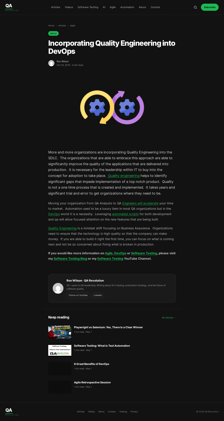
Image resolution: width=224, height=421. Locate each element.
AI (104, 7)
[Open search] (195, 7)
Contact (155, 7)
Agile (113, 7)
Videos (69, 7)
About (142, 7)
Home (51, 25)
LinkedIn (98, 295)
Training (123, 411)
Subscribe (210, 7)
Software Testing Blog (70, 258)
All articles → (169, 317)
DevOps (54, 214)
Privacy (134, 411)
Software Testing (88, 7)
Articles (55, 7)
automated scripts (125, 214)
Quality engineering (123, 176)
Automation (127, 7)
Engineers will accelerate (140, 203)
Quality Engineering (62, 228)
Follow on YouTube (78, 295)
